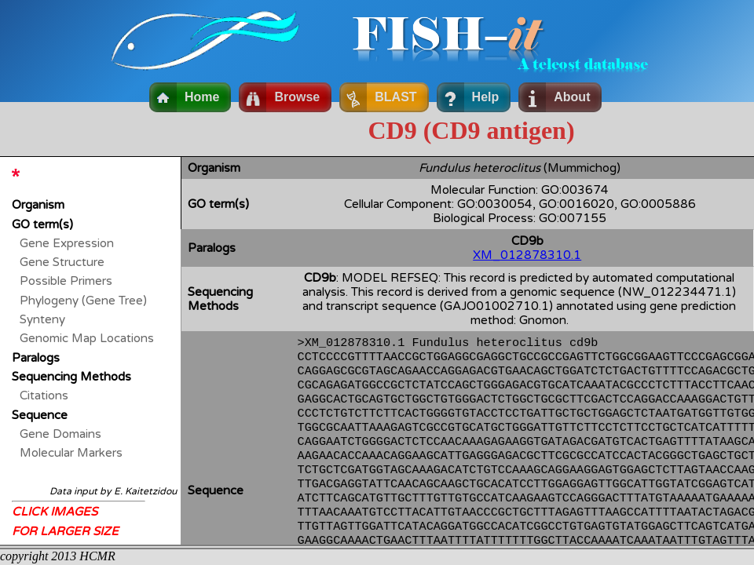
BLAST (395, 97)
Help (486, 97)
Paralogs (36, 358)
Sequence (40, 415)
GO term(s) (42, 224)
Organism (38, 205)
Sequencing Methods (71, 377)
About (572, 97)
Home (202, 97)
